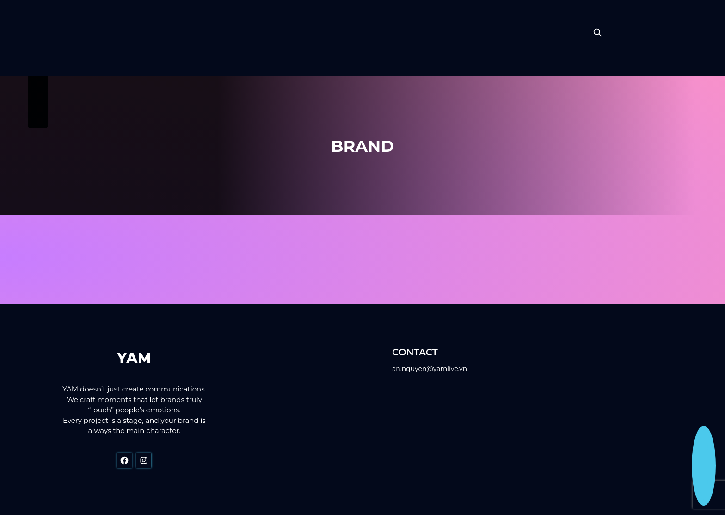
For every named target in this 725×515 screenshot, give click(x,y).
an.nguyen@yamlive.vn (429, 369)
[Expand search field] (597, 32)
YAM (134, 357)
